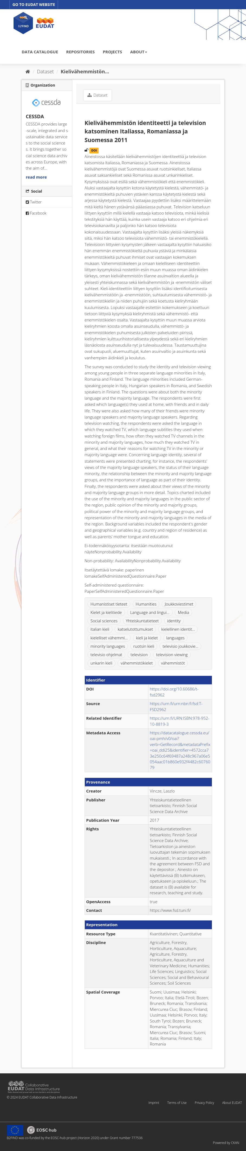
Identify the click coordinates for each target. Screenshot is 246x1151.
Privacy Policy (204, 1102)
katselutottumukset (135, 629)
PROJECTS (112, 51)
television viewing (172, 654)
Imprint (153, 1102)
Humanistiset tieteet (108, 604)
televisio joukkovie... (180, 646)
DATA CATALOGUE (40, 51)
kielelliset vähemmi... (109, 637)
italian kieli (99, 629)
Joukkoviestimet (179, 604)
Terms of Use (176, 1102)
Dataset (45, 71)
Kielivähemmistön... (85, 71)
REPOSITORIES (80, 51)
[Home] (27, 71)
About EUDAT (232, 1102)
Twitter (34, 202)
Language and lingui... (150, 612)
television (139, 654)
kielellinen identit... (178, 629)
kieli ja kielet (147, 637)
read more (36, 177)
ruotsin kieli (143, 646)
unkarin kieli (101, 663)
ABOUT (138, 51)
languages (175, 637)
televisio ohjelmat (106, 654)
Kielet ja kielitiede (106, 612)
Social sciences (104, 620)
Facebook (36, 213)
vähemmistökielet (137, 663)
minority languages (107, 646)
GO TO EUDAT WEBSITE (33, 4)
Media (183, 612)
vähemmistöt (173, 663)
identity (174, 620)
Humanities (146, 604)
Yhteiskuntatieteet (142, 620)
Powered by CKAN (226, 1142)
